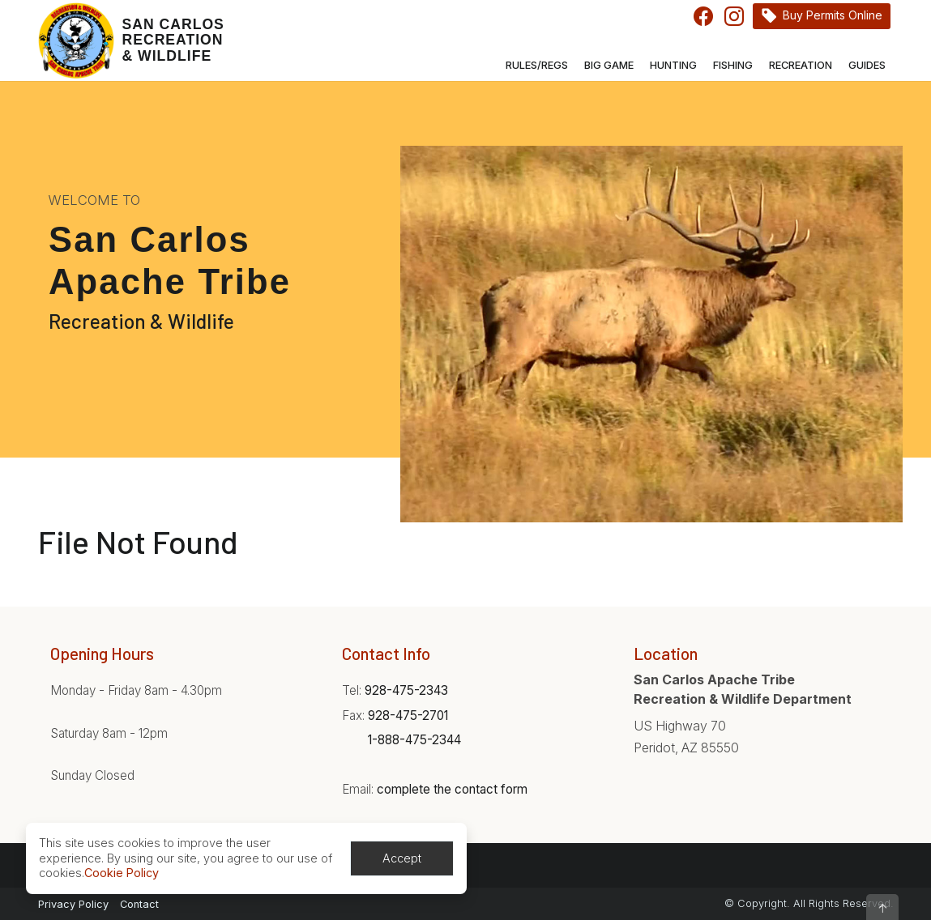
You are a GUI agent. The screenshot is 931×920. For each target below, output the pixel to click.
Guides (867, 65)
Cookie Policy (121, 873)
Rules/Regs (537, 65)
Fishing (733, 65)
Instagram (734, 16)
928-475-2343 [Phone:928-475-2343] (406, 690)
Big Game (609, 65)
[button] (882, 907)
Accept (401, 858)
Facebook (703, 16)
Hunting (673, 65)
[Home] (131, 40)
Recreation (800, 65)
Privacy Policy (73, 904)
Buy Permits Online (832, 15)
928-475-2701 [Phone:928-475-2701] (408, 715)
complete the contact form (452, 789)
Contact (139, 904)
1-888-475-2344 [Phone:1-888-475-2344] (414, 740)
